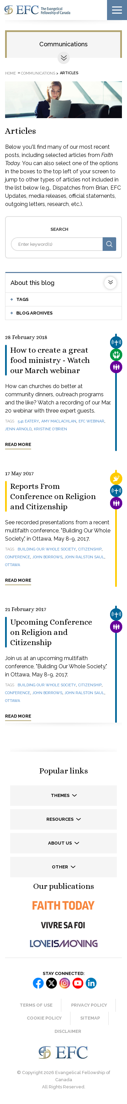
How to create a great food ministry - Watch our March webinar (50, 360)
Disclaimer (68, 1031)
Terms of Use (36, 1005)
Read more (18, 444)
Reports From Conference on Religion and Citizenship (53, 496)
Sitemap (90, 1018)
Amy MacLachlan (58, 421)
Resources (60, 819)
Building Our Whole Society (47, 549)
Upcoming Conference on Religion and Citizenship (51, 632)
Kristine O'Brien (50, 429)
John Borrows (47, 557)
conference (17, 557)
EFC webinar (91, 421)
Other (60, 866)
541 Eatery (28, 421)
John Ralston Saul (84, 557)
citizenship (90, 549)
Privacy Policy (89, 1005)
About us (60, 843)
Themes (60, 795)
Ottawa (12, 565)
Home (10, 73)
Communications (63, 44)
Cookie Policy (44, 1018)
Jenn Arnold (18, 429)
